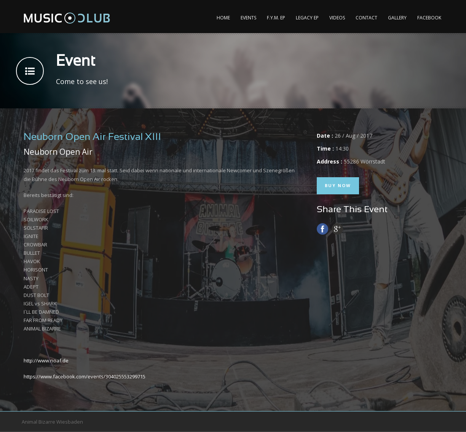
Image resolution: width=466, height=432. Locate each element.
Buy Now (338, 185)
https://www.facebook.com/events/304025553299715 (84, 376)
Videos (337, 17)
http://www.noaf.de (46, 360)
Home (223, 17)
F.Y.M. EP (276, 17)
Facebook (429, 17)
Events (248, 17)
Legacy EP (307, 17)
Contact (366, 17)
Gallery (397, 17)
